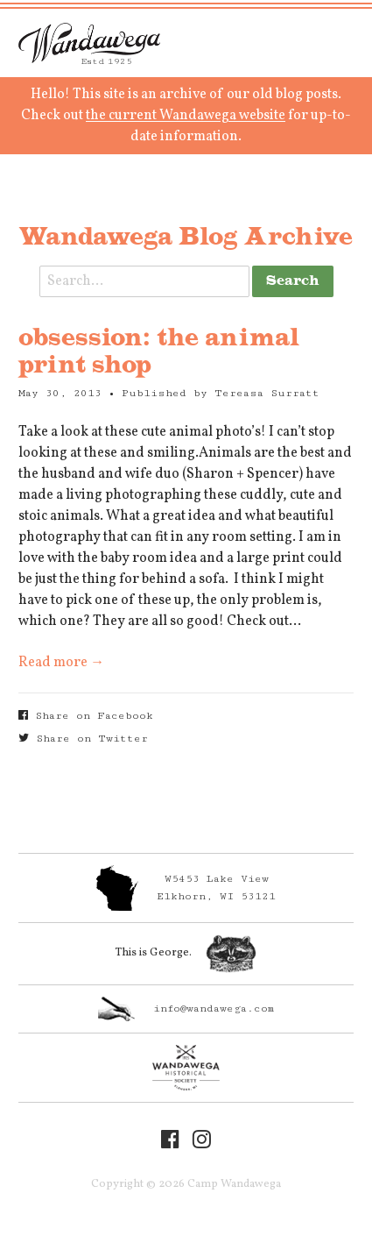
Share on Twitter (83, 738)
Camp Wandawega (89, 43)
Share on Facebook (85, 715)
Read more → (61, 662)
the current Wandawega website (185, 115)
